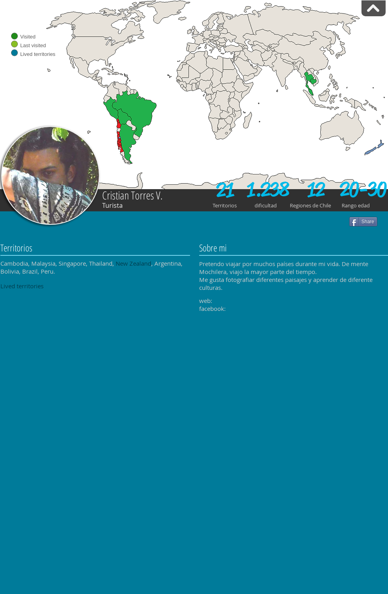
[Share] (363, 221)
